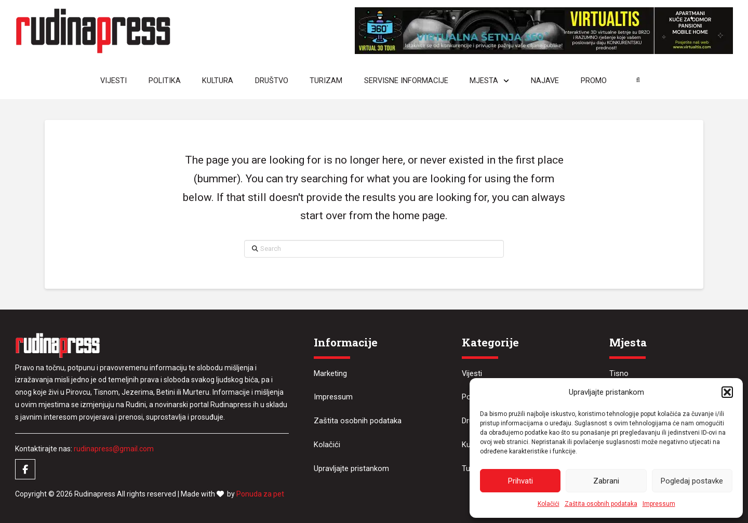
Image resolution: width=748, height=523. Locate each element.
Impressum (659, 503)
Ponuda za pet (260, 494)
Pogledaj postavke (692, 481)
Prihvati (520, 481)
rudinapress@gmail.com (114, 449)
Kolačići (548, 503)
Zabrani (606, 481)
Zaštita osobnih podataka (601, 503)
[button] (727, 392)
